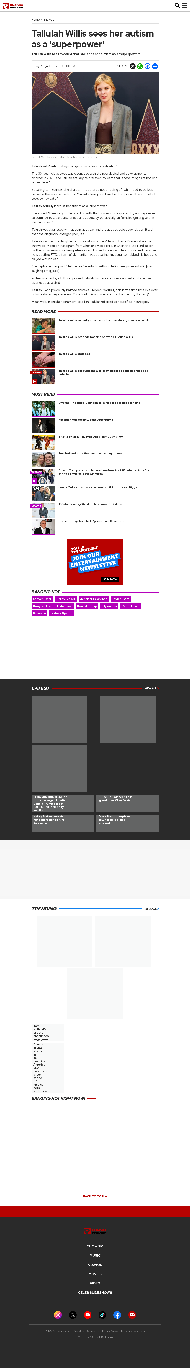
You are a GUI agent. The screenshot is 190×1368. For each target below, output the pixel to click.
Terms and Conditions (133, 1331)
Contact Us (93, 1331)
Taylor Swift (121, 599)
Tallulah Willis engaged (74, 354)
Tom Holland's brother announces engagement (91, 453)
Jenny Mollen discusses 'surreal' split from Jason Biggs (97, 487)
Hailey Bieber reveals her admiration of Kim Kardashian (48, 820)
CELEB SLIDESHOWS (95, 1292)
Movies (95, 1274)
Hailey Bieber (65, 599)
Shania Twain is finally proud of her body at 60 (90, 436)
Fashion (95, 1264)
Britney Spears (61, 613)
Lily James (109, 606)
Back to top (95, 1196)
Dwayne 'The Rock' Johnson (52, 606)
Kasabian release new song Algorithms (85, 420)
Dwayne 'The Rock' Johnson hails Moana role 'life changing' (99, 403)
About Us (79, 1331)
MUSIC (95, 1255)
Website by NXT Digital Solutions (95, 1337)
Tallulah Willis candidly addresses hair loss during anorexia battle (104, 320)
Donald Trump (87, 606)
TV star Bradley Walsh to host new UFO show (90, 504)
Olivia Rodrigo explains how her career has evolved (114, 820)
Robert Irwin (130, 606)
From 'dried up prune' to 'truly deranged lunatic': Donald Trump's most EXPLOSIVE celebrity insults (50, 803)
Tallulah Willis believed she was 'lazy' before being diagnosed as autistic (103, 372)
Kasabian (39, 613)
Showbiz (49, 20)
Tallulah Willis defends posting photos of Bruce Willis (95, 337)
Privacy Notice (110, 1331)
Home (36, 20)
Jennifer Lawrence (93, 599)
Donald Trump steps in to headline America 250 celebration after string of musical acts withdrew (104, 472)
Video (95, 1283)
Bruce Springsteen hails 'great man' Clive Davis (91, 521)
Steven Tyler (42, 599)
